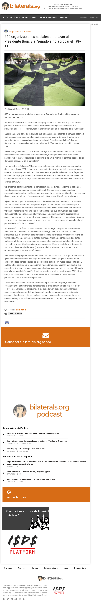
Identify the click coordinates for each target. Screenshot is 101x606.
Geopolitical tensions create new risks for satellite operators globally (33, 433)
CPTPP (27, 31)
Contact (34, 568)
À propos (64, 18)
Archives (22, 568)
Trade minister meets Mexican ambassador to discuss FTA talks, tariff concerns (37, 441)
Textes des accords (48, 18)
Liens (66, 568)
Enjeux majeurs (29, 18)
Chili (11, 314)
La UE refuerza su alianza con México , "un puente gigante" (29, 472)
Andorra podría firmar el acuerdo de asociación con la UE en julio (31, 479)
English (94, 24)
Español (83, 18)
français (94, 18)
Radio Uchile (20, 310)
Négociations (13, 18)
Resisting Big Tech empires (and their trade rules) (25, 449)
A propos (8, 568)
